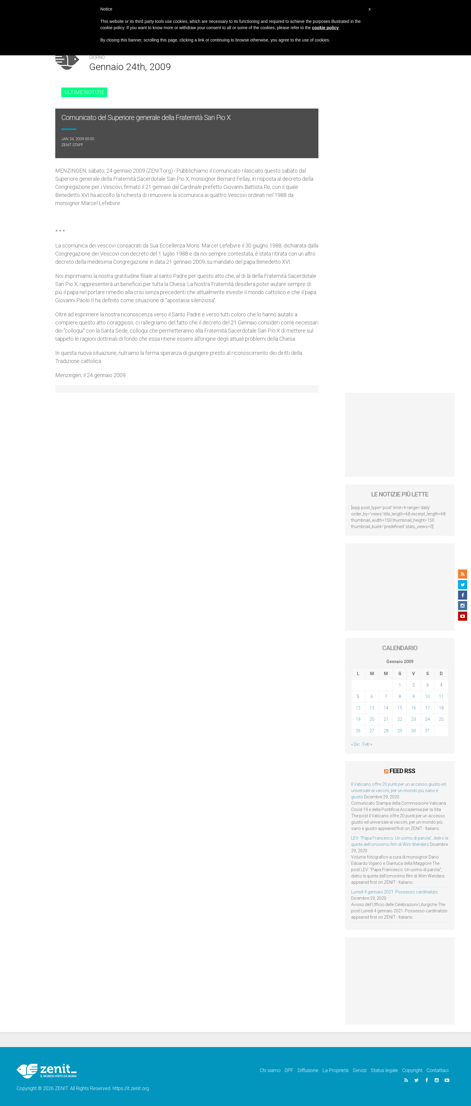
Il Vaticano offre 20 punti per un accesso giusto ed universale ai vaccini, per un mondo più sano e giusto (398, 790)
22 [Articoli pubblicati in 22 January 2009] (399, 719)
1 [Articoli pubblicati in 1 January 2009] (400, 685)
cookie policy (325, 27)
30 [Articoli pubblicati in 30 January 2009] (413, 730)
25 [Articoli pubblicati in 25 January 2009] (441, 719)
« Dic (355, 744)
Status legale (384, 1070)
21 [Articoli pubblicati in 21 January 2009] (386, 719)
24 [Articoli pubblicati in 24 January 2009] (427, 719)
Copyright (412, 1070)
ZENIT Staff (72, 145)
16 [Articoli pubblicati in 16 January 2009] (413, 707)
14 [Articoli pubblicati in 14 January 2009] (386, 707)
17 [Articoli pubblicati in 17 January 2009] (427, 707)
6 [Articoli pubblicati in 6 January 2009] (372, 696)
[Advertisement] (400, 435)
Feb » (367, 744)
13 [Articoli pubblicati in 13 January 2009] (371, 707)
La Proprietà (335, 1070)
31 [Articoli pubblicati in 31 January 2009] (427, 730)
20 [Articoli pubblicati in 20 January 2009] (371, 719)
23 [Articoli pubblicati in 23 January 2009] (413, 719)
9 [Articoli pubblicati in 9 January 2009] (413, 696)
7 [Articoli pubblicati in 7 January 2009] (386, 696)
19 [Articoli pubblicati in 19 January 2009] (358, 719)
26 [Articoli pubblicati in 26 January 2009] (358, 730)
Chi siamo (270, 1070)
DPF (289, 1070)
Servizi (359, 1070)
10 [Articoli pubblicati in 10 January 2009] (427, 696)
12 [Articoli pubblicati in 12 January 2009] (358, 707)
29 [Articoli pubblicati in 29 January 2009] (399, 730)
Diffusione (308, 1070)
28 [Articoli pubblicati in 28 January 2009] (386, 730)
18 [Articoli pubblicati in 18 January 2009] (441, 707)
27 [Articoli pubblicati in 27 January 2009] (371, 730)
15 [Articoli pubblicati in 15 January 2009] (399, 707)
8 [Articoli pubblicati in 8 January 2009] (400, 696)
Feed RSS (402, 771)
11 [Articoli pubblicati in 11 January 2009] (441, 696)
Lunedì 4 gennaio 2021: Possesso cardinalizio (394, 891)
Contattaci (437, 1070)
